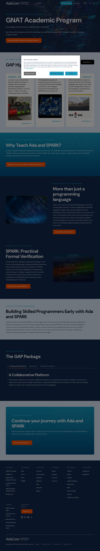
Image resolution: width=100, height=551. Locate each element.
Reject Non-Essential (57, 73)
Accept (71, 73)
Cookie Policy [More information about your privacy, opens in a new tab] (29, 68)
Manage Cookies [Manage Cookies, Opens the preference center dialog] (29, 73)
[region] (50, 67)
